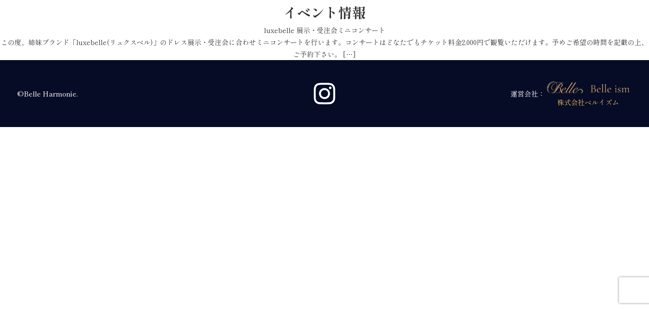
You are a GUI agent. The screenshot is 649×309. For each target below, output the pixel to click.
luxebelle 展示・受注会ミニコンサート (324, 30)
